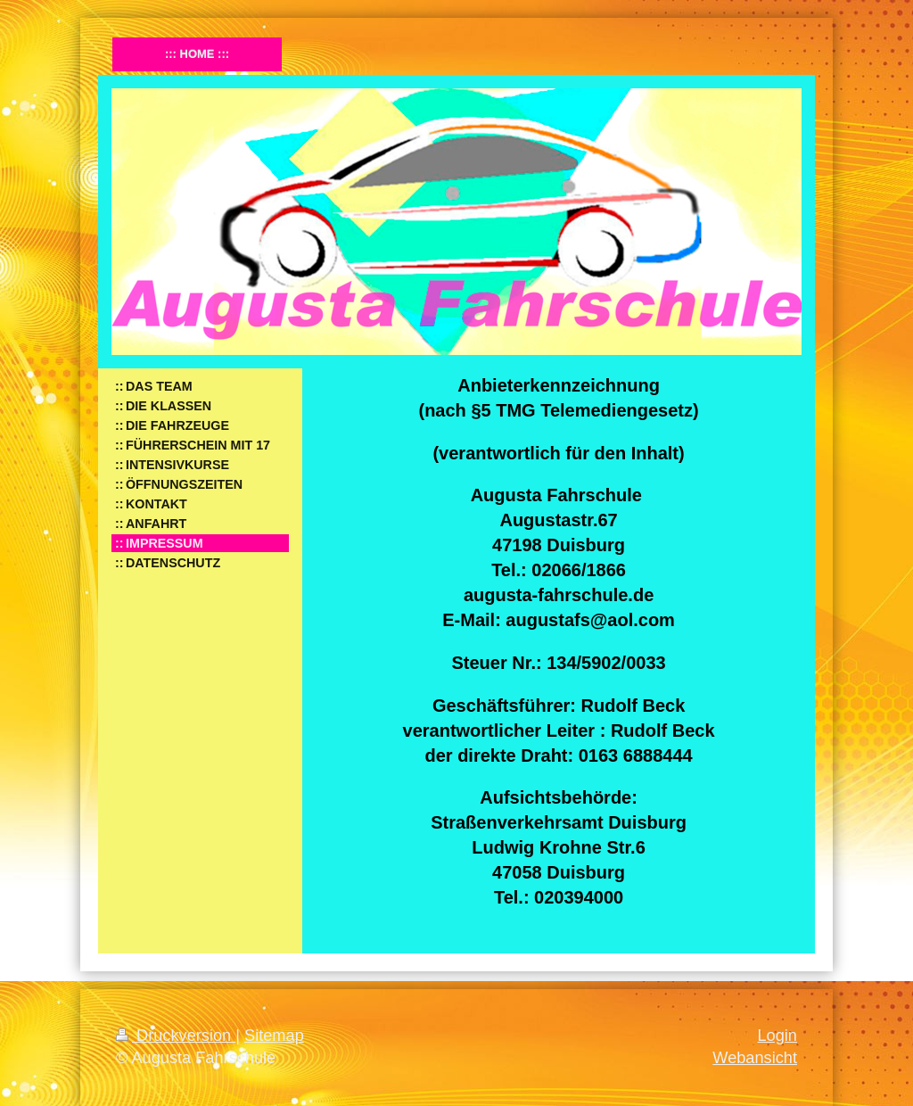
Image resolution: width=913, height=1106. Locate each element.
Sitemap (274, 1035)
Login (777, 1035)
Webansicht (754, 1058)
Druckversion (175, 1035)
